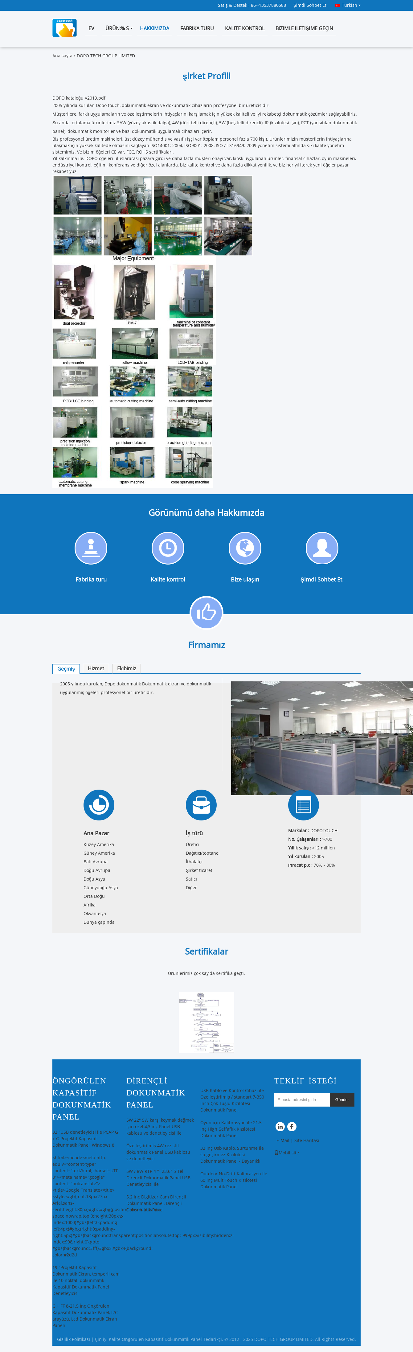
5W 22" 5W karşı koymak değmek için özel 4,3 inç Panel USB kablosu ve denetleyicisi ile (160, 1127)
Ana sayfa (62, 56)
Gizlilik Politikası (73, 1339)
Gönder (342, 1099)
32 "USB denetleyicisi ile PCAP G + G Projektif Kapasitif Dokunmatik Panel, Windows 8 (85, 1139)
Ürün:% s (117, 28)
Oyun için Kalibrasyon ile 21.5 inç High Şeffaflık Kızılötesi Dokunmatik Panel (231, 1129)
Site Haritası (306, 1140)
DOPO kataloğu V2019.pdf (78, 98)
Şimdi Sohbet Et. (310, 5)
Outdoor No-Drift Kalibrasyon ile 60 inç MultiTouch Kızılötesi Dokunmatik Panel (233, 1180)
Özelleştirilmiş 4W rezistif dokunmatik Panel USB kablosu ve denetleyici (158, 1152)
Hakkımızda (154, 28)
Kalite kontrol (244, 28)
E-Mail (282, 1140)
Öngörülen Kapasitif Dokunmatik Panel (81, 1098)
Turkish (351, 5)
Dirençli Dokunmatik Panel (155, 1092)
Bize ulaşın (245, 579)
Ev (91, 28)
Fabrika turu (197, 28)
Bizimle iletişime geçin (304, 28)
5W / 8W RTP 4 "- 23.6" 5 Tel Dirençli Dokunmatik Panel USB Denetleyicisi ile (158, 1178)
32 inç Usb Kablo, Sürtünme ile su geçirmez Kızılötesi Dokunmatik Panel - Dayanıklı (232, 1155)
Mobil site (286, 1153)
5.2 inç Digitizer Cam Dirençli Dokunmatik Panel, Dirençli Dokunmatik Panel (156, 1203)
